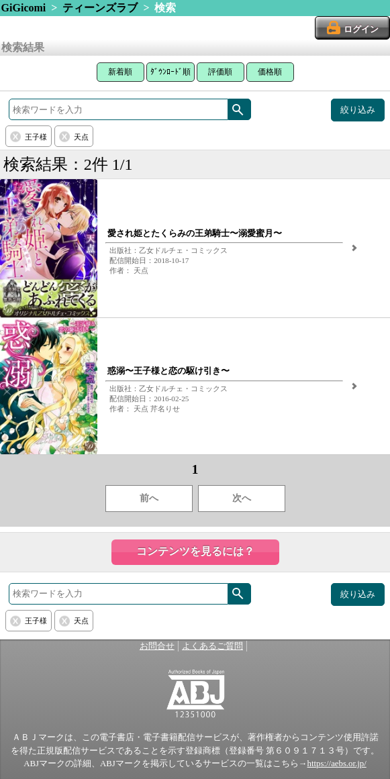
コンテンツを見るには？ (195, 551)
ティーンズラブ (100, 7)
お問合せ (157, 646)
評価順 (220, 71)
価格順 (270, 71)
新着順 (120, 71)
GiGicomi (23, 7)
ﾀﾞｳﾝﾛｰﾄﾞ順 (170, 71)
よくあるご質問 (212, 646)
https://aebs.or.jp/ (337, 763)
